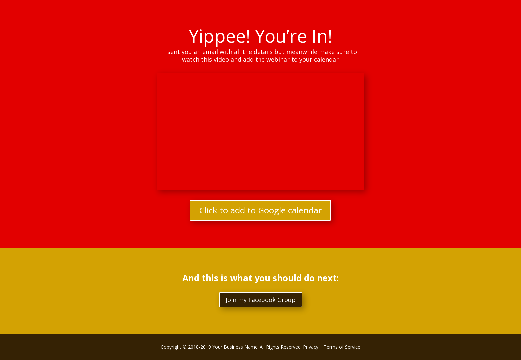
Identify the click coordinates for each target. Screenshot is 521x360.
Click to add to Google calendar (260, 210)
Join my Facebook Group (261, 300)
